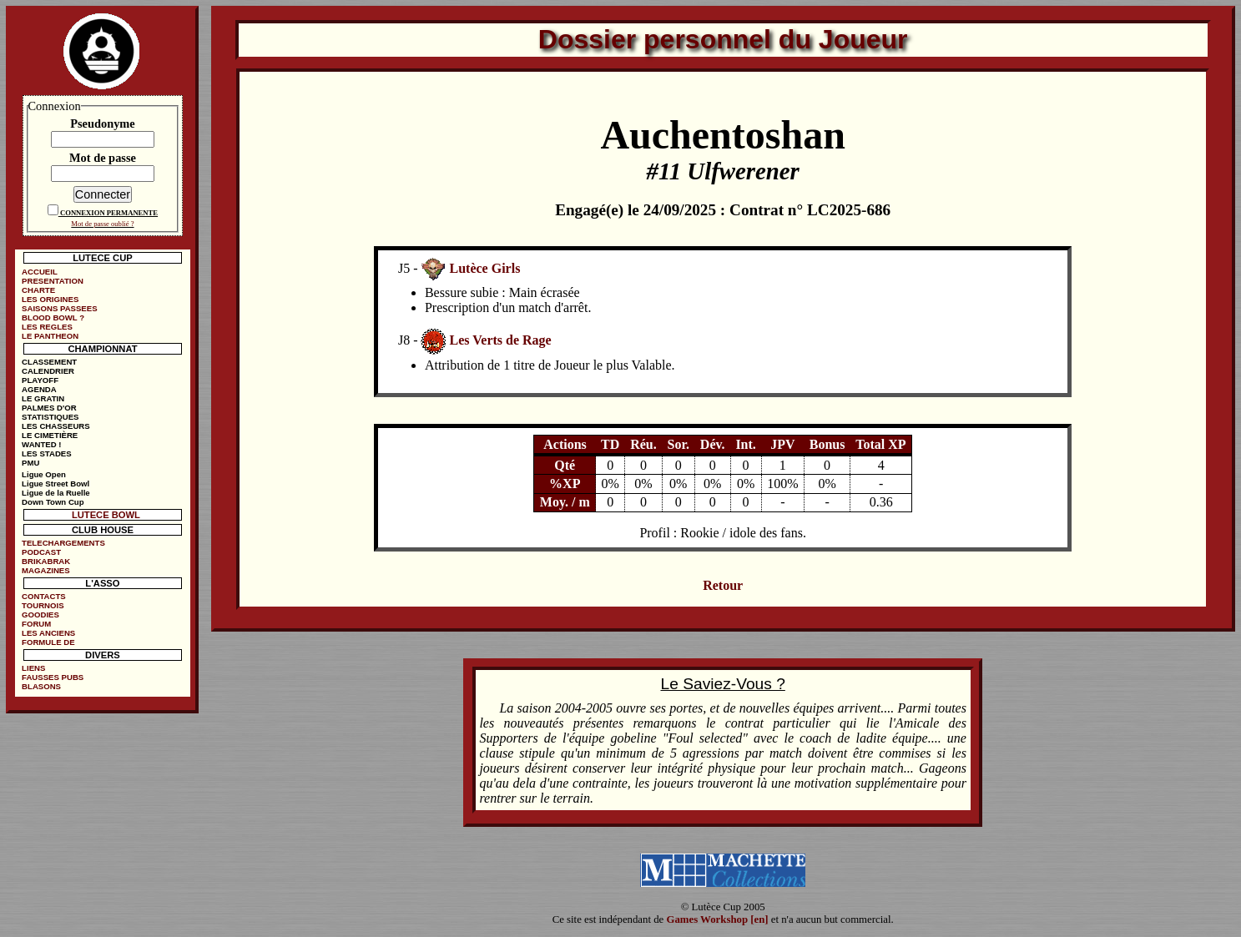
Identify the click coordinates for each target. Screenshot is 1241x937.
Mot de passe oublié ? (102, 223)
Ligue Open (44, 474)
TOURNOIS (42, 605)
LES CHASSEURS (56, 426)
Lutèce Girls (484, 268)
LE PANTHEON (50, 335)
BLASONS (41, 686)
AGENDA (39, 389)
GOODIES (40, 614)
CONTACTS (44, 596)
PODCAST (41, 552)
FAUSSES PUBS (52, 677)
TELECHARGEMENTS (63, 542)
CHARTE (38, 290)
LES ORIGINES (50, 299)
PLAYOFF (40, 380)
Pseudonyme (102, 123)
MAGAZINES (46, 570)
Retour (723, 585)
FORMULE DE (48, 642)
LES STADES (47, 453)
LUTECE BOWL (106, 515)
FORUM (36, 623)
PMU (30, 462)
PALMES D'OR (49, 407)
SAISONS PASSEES (59, 308)
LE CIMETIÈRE (50, 435)
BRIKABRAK (46, 561)
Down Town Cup (52, 501)
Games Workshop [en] (717, 919)
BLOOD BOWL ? (53, 317)
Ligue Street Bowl (55, 483)
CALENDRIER (48, 370)
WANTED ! (41, 444)
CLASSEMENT (49, 361)
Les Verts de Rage (500, 340)
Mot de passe (102, 157)
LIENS (33, 668)
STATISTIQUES (50, 416)
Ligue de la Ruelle (56, 492)
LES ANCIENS (48, 632)
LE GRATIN (43, 398)
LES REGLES (47, 326)
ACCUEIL (40, 271)
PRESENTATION (52, 280)
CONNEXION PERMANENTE (109, 213)
